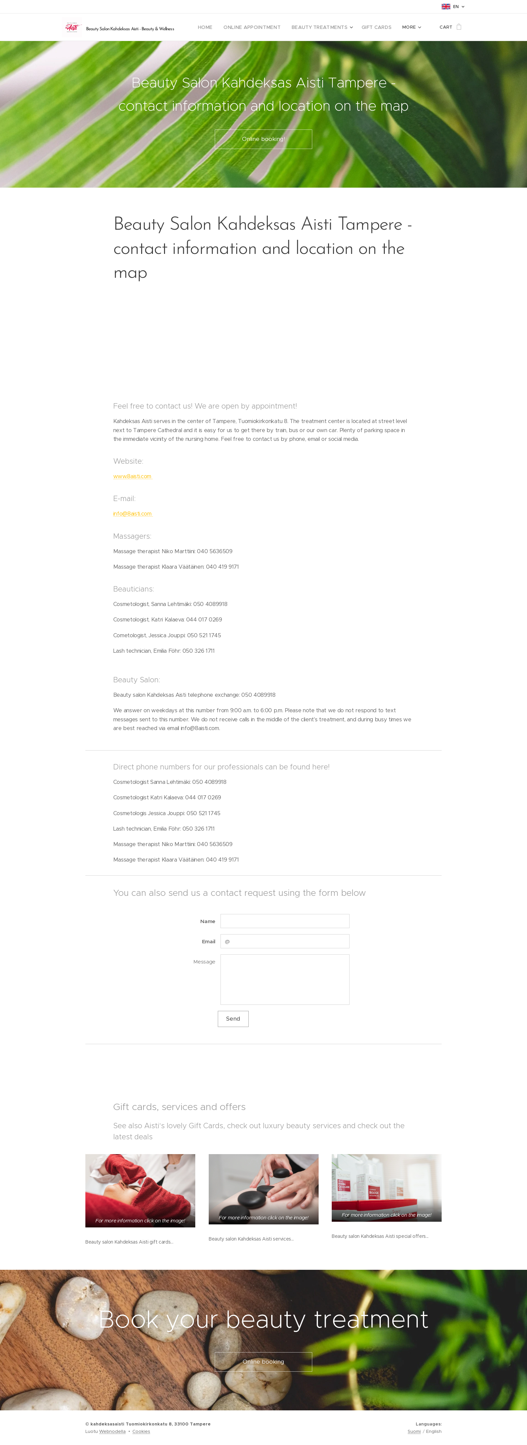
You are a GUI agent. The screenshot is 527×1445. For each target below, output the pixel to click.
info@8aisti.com (133, 513)
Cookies (141, 1431)
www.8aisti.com (133, 476)
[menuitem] (220, 27)
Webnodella (112, 1431)
